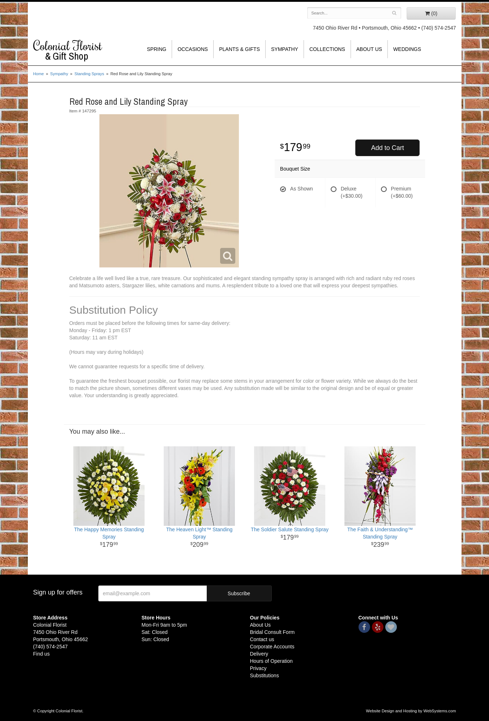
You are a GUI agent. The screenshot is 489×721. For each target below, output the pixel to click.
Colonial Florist (82, 50)
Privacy (258, 668)
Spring (157, 49)
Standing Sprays (89, 74)
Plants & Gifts (239, 49)
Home (38, 74)
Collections (327, 49)
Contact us (262, 639)
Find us (41, 654)
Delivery (259, 654)
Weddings (407, 49)
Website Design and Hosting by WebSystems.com (411, 711)
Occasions (192, 49)
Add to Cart (387, 147)
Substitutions (264, 675)
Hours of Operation (271, 661)
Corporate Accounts (272, 646)
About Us (369, 49)
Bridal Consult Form (272, 632)
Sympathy (284, 49)
